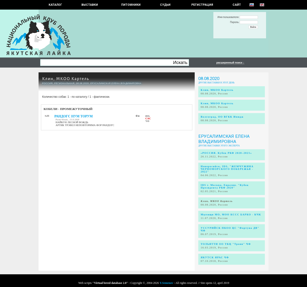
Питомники (131, 4)
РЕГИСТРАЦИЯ (202, 4)
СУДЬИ (165, 4)
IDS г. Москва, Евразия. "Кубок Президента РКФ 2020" (225, 186)
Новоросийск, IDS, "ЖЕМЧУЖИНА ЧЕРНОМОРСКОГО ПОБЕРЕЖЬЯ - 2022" (227, 169)
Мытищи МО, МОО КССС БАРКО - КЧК (231, 214)
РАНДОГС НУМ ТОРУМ (73, 116)
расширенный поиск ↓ (230, 62)
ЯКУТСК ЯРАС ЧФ (215, 257)
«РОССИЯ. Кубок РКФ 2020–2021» (226, 153)
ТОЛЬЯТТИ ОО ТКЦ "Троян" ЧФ (226, 244)
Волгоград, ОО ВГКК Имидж (222, 116)
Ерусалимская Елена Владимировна (224, 139)
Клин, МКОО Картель (65, 78)
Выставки (89, 4)
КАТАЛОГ (55, 4)
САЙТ (237, 4)
